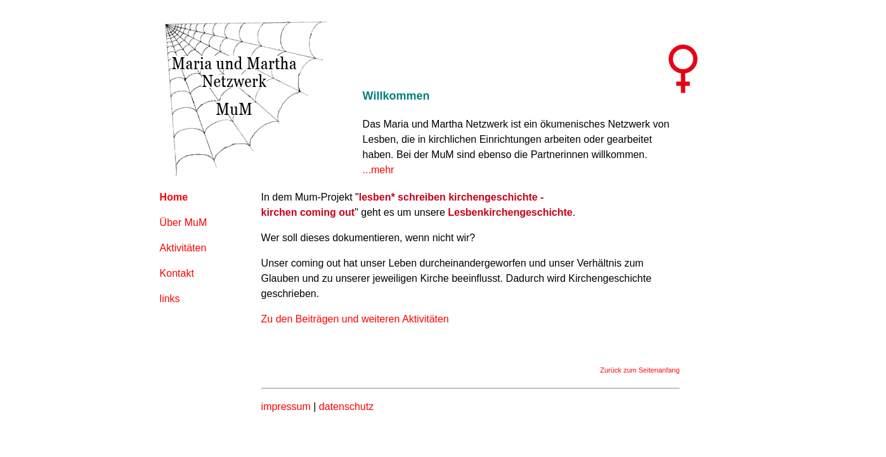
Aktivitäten (183, 247)
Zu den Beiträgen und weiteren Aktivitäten (355, 319)
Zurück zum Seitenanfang (639, 370)
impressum (286, 406)
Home (174, 197)
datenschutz (346, 406)
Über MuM (183, 222)
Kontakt (177, 273)
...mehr (378, 169)
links (170, 298)
